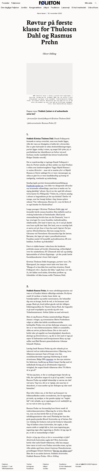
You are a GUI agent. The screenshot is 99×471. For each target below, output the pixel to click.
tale (62, 209)
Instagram (30, 466)
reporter (49, 359)
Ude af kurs (93, 7)
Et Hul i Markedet (65, 466)
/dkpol (46, 7)
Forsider (5, 3)
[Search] (96, 3)
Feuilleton (55, 7)
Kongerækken (35, 7)
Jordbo (24, 7)
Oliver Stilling (49, 53)
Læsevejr (65, 7)
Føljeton (46, 464)
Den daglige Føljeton (10, 7)
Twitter (29, 464)
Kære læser (41, 13)
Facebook (30, 469)
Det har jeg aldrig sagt (62, 451)
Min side (88, 3)
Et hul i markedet (79, 7)
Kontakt (78, 466)
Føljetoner (15, 3)
